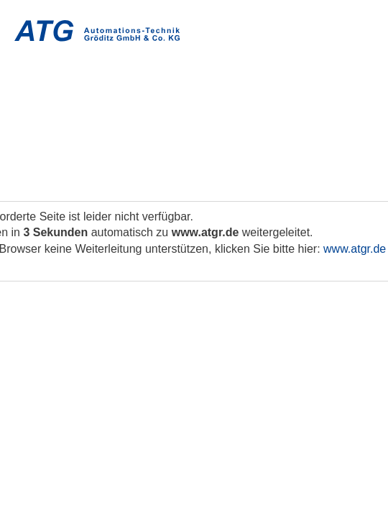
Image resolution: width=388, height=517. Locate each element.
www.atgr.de (354, 249)
